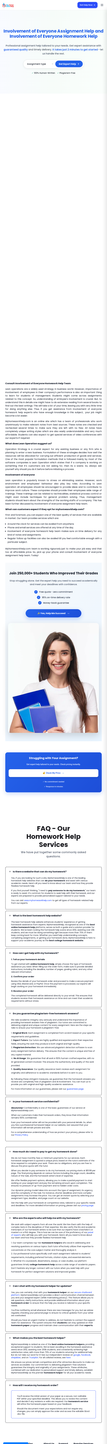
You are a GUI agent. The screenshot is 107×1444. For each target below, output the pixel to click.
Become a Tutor (50, 1413)
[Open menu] (102, 5)
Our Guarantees (50, 1439)
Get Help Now (87, 5)
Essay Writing (80, 1415)
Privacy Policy (49, 1423)
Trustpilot (68, 1322)
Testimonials (64, 1418)
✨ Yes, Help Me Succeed (53, 600)
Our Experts (64, 1423)
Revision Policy (50, 1434)
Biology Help (95, 1438)
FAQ (60, 1413)
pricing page (75, 1178)
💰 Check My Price (53, 760)
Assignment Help (35, 1424)
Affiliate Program (35, 1429)
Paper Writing (96, 1431)
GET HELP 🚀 (16, 1415)
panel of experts (59, 1205)
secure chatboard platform (80, 1265)
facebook (43, 1322)
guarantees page (67, 1064)
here (17, 1325)
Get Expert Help (69, 64)
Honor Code (48, 1418)
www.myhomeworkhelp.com (35, 884)
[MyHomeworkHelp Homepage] (13, 5)
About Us (63, 1428)
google (35, 1322)
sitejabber (52, 1322)
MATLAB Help (81, 1431)
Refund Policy (49, 1428)
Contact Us (63, 1434)
